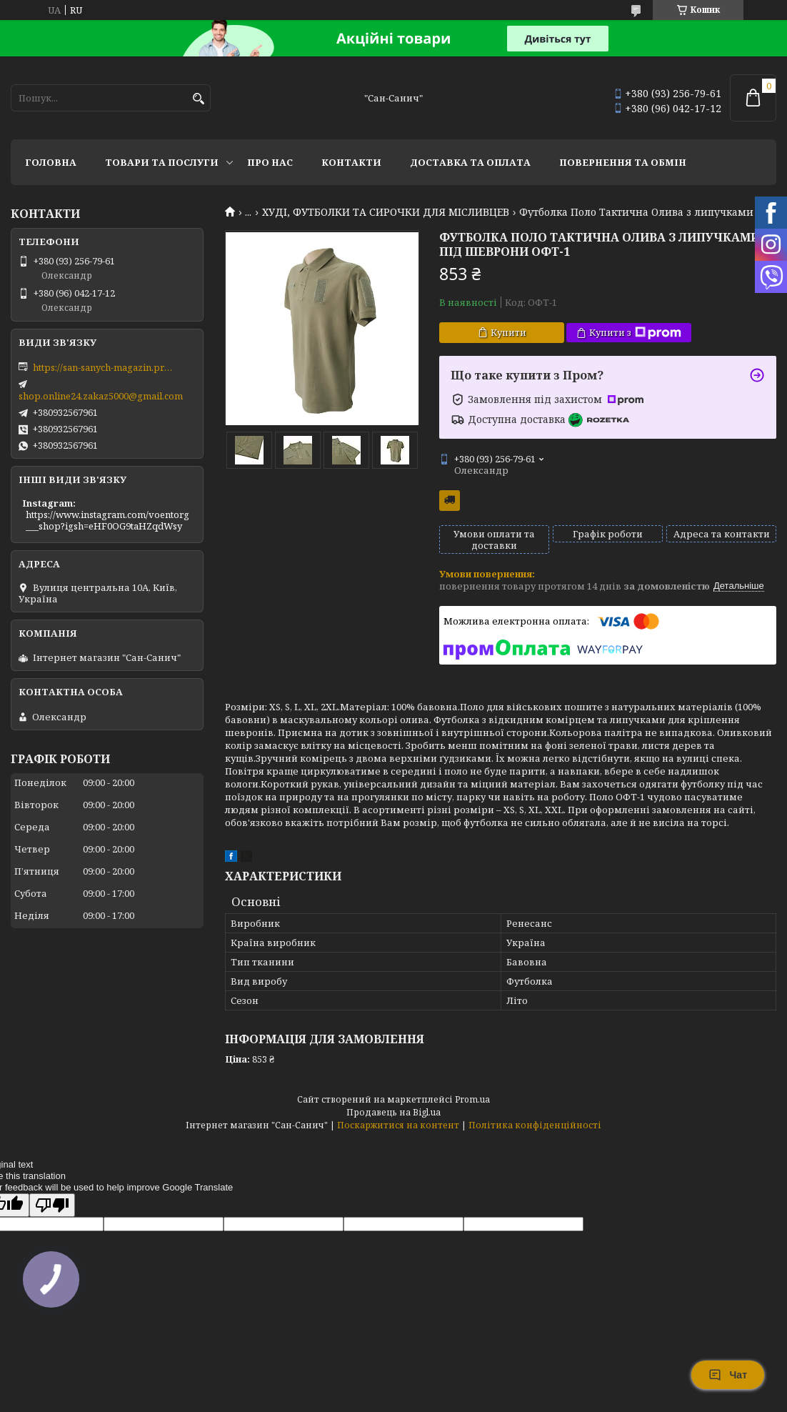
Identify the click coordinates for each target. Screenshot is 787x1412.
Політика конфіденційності (534, 1125)
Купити (508, 332)
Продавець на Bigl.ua (393, 1112)
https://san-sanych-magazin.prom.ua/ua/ (104, 367)
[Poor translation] (52, 1205)
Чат (727, 1374)
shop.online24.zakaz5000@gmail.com (101, 396)
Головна (50, 162)
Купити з (635, 332)
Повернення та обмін (622, 162)
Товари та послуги (162, 162)
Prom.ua (472, 1099)
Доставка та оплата (470, 162)
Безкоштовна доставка (449, 500)
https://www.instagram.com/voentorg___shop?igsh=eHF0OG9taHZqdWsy (107, 520)
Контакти (351, 162)
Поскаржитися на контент (398, 1125)
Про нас (270, 162)
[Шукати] (198, 98)
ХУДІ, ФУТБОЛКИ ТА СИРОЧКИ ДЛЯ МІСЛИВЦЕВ (385, 212)
